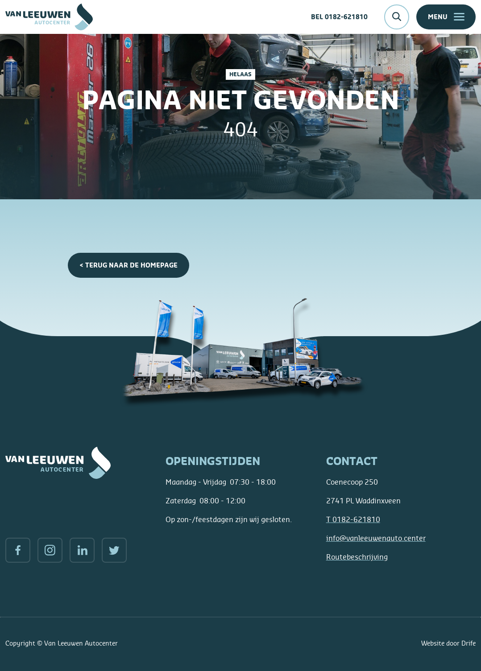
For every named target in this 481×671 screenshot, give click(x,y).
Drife (468, 643)
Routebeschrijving (357, 556)
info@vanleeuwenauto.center (376, 538)
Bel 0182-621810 (339, 17)
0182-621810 (353, 519)
